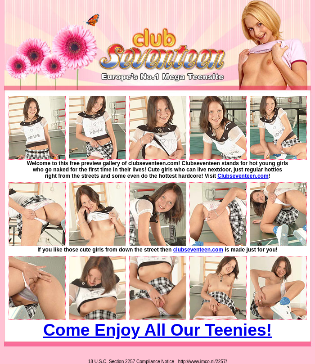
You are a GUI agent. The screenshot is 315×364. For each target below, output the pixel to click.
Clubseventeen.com (242, 176)
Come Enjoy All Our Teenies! (157, 329)
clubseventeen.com (198, 250)
